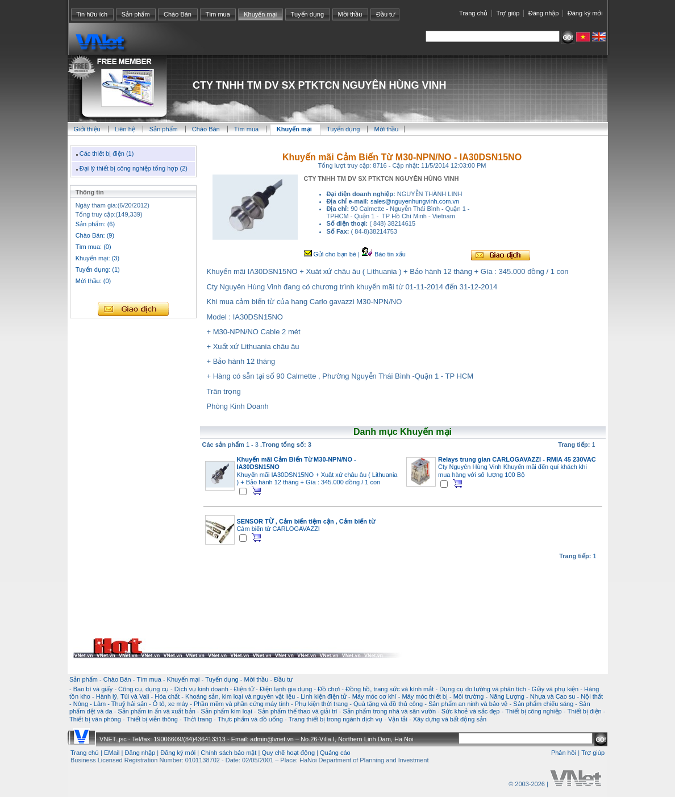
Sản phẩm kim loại (226, 711)
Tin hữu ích (91, 14)
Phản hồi (563, 752)
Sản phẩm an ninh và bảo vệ (468, 703)
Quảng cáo (335, 752)
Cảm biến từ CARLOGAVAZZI (306, 525)
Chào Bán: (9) (95, 235)
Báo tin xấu (383, 254)
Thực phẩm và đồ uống (250, 719)
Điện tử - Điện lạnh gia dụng (273, 689)
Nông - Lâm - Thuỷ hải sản (110, 703)
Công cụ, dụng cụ (143, 689)
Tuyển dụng (307, 14)
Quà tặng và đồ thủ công (388, 703)
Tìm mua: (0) (93, 246)
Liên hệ (126, 129)
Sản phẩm (136, 14)
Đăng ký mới (585, 13)
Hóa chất (167, 696)
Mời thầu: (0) (93, 280)
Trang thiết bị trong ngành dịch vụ (335, 719)
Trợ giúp (507, 13)
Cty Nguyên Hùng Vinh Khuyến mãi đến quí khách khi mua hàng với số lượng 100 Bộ (517, 467)
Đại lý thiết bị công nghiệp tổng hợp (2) (130, 168)
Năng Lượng (506, 696)
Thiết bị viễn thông (152, 719)
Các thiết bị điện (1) (103, 153)
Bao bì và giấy (93, 689)
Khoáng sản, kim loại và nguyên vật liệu (240, 696)
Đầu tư (385, 14)
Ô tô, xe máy (170, 703)
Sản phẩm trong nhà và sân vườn (389, 711)
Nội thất (592, 696)
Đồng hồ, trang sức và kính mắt (389, 689)
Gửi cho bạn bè (330, 254)
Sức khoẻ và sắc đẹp (470, 711)
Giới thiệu (87, 129)
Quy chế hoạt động (288, 752)
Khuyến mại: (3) (97, 258)
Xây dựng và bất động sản (449, 719)
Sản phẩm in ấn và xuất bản (156, 711)
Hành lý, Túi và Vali (122, 696)
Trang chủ (473, 13)
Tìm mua (217, 14)
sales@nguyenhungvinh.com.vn (414, 201)
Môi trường (468, 696)
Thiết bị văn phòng (95, 719)
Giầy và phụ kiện (555, 689)
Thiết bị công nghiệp (533, 711)
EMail (112, 752)
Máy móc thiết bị (425, 696)
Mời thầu (350, 14)
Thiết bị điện (584, 711)
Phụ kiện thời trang (321, 703)
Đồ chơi (329, 689)
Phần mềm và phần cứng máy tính (241, 703)
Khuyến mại (260, 14)
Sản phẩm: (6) (95, 224)
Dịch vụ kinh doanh (201, 689)
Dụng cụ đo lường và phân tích (482, 689)
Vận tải (397, 719)
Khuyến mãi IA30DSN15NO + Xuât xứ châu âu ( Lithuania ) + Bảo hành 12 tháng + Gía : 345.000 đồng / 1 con (317, 470)
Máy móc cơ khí (374, 696)
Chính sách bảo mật (228, 752)
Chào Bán (177, 14)
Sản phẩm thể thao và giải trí (297, 711)
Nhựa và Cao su (553, 696)
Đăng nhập (543, 13)
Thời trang (198, 719)
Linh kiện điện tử (324, 696)
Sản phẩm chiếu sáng (543, 703)
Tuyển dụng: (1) (98, 269)
